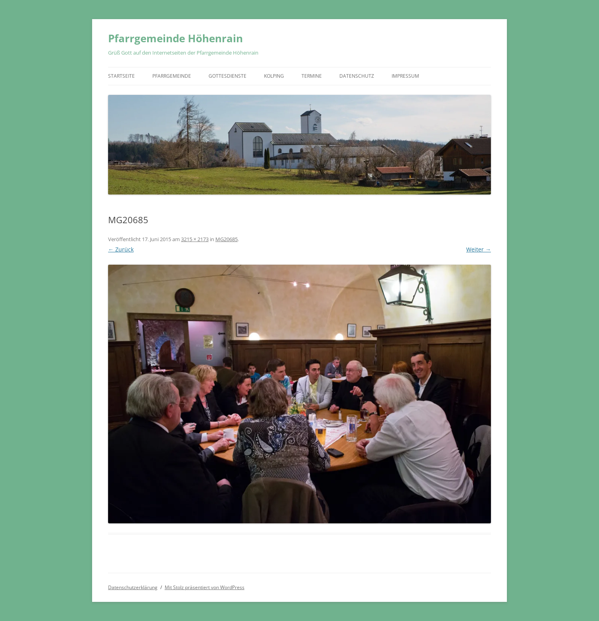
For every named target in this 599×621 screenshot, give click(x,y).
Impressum (405, 76)
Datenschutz (356, 76)
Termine (311, 76)
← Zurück (121, 249)
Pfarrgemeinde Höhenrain (175, 38)
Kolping (274, 76)
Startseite (121, 76)
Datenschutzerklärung (133, 587)
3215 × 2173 (195, 239)
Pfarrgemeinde (171, 76)
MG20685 (226, 239)
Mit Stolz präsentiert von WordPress (204, 587)
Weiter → (478, 249)
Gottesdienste (227, 76)
